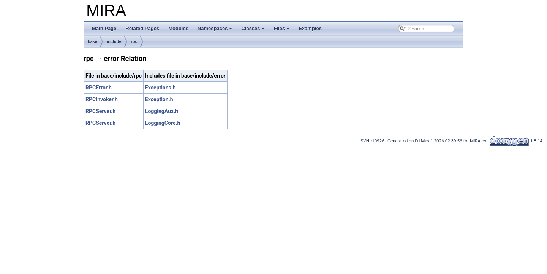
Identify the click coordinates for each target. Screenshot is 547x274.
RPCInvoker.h (101, 99)
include (114, 41)
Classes (252, 28)
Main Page (104, 28)
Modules (178, 28)
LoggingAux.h (161, 111)
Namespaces (215, 28)
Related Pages (142, 28)
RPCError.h (98, 87)
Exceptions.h (160, 87)
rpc (134, 41)
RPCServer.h (100, 111)
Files (282, 28)
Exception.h (159, 99)
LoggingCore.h (162, 123)
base (92, 41)
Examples (310, 28)
